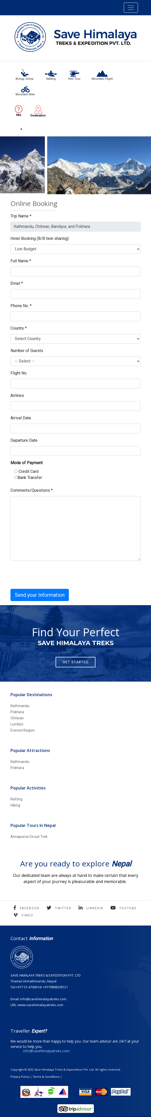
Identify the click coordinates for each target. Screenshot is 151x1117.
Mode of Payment (26, 462)
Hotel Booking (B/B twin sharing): (39, 238)
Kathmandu (19, 706)
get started (75, 662)
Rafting (16, 799)
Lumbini (16, 724)
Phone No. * (21, 305)
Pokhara (17, 712)
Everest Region (22, 730)
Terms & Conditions (46, 1077)
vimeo (27, 915)
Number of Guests (26, 350)
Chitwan (17, 718)
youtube (128, 908)
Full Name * (20, 260)
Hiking (15, 805)
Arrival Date (20, 417)
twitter (63, 908)
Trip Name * (20, 216)
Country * (18, 328)
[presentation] (49, 575)
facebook (30, 908)
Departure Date (23, 440)
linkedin (94, 908)
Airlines (17, 395)
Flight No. (18, 373)
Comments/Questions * (31, 490)
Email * (16, 283)
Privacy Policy (19, 1077)
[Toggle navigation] (131, 8)
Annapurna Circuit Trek (28, 837)
